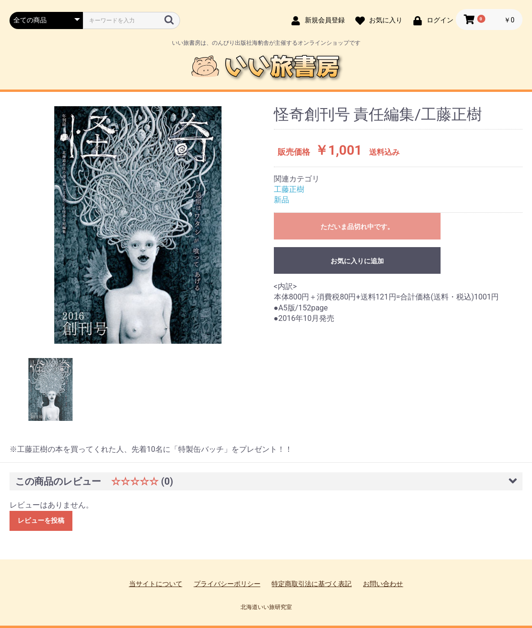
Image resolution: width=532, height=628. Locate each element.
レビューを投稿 (41, 520)
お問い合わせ (383, 584)
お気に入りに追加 (357, 261)
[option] (138, 225)
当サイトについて (155, 584)
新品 (281, 199)
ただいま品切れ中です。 (357, 226)
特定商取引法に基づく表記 (311, 584)
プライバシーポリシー (227, 584)
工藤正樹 (289, 189)
